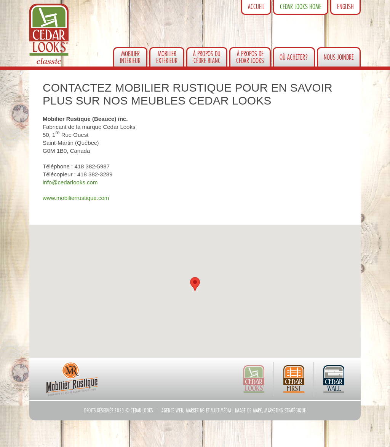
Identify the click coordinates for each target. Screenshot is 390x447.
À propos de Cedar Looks (250, 57)
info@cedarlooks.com (70, 182)
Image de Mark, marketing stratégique (270, 410)
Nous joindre (339, 57)
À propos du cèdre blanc (207, 57)
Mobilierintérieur (130, 57)
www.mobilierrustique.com (76, 198)
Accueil (256, 6)
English (345, 6)
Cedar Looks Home (300, 6)
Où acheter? (294, 57)
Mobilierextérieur (166, 57)
